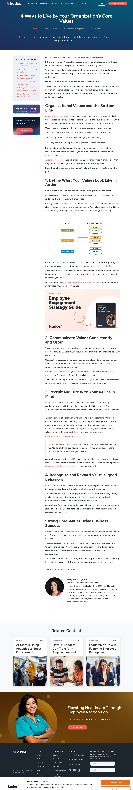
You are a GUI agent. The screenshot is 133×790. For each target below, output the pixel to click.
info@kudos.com (78, 760)
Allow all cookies (115, 771)
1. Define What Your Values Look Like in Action (27, 70)
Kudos (60, 509)
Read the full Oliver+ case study (60, 436)
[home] (14, 4)
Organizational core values (57, 116)
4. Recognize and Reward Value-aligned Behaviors (27, 89)
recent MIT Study (105, 266)
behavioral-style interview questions (61, 466)
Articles (55, 755)
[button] (32, 3)
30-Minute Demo (117, 3)
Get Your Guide (77, 727)
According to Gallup (54, 160)
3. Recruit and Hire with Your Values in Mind (26, 83)
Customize (116, 778)
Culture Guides (58, 759)
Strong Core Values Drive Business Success (27, 95)
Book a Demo (24, 130)
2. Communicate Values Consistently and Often (26, 77)
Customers (40, 759)
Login (102, 3)
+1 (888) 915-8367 (78, 755)
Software (40, 755)
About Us (40, 763)
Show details (32, 781)
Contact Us (76, 764)
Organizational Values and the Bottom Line (27, 64)
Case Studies (57, 763)
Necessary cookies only (115, 784)
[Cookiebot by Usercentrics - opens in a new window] (13, 785)
